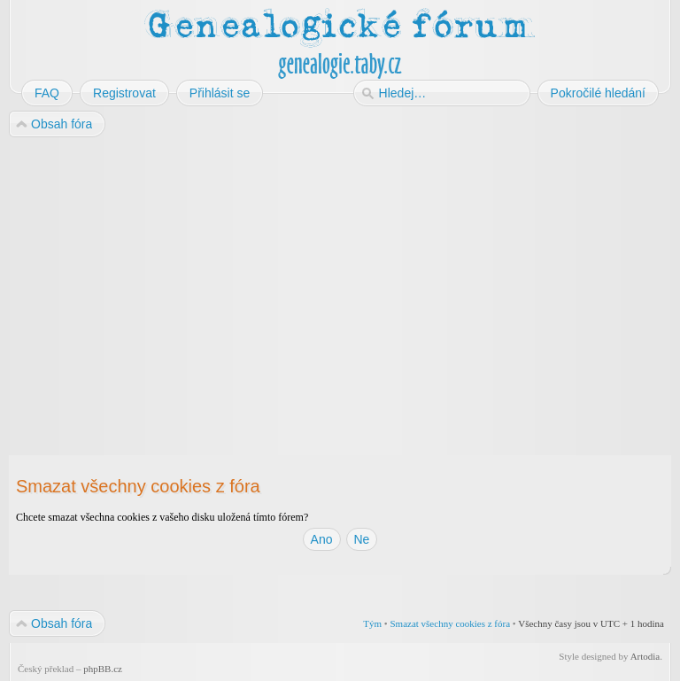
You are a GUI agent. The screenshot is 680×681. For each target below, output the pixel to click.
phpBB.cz (102, 668)
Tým (372, 623)
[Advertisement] (340, 282)
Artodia (645, 656)
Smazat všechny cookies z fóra (450, 623)
